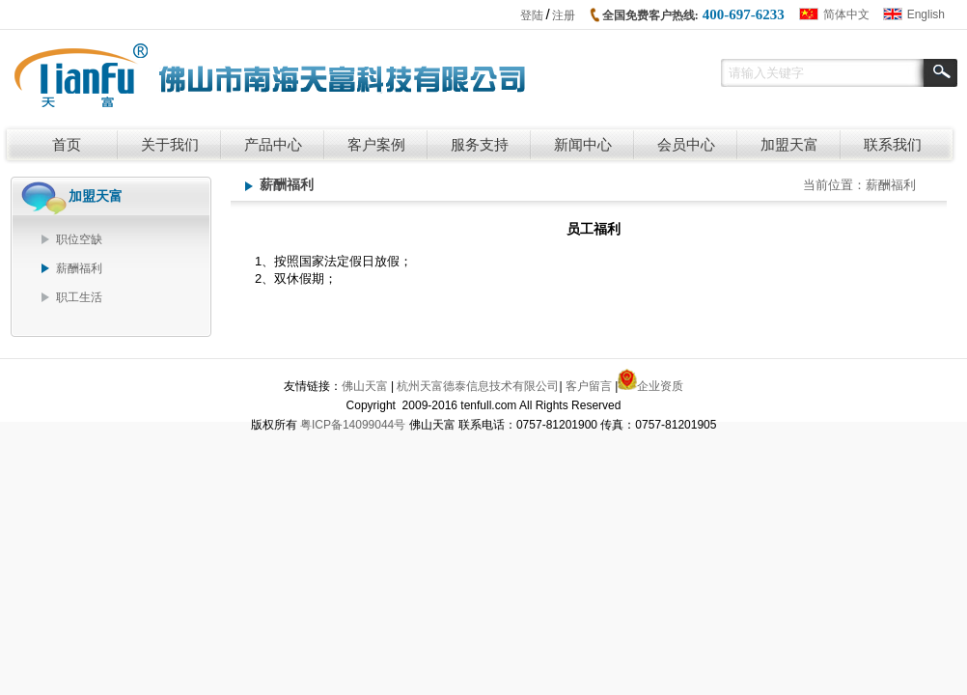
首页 (66, 145)
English (926, 14)
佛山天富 (365, 386)
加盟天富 (789, 145)
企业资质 (660, 386)
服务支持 (480, 145)
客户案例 (376, 145)
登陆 (531, 15)
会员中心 (686, 145)
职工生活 (79, 297)
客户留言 (589, 386)
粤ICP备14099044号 (352, 424)
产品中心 (273, 145)
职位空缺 (79, 239)
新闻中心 (583, 145)
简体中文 (846, 14)
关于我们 (170, 145)
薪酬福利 (79, 268)
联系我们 (893, 145)
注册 (563, 15)
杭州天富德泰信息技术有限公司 (478, 386)
